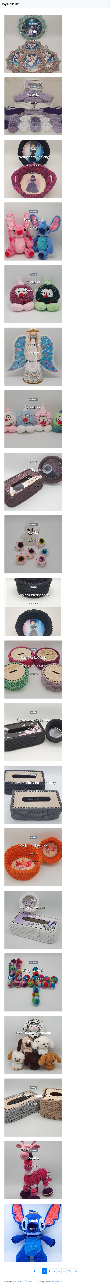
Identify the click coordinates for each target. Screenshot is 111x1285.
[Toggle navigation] (105, 4)
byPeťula (10, 4)
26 (69, 1271)
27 (76, 1271)
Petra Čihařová (26, 1281)
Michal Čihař (57, 1281)
